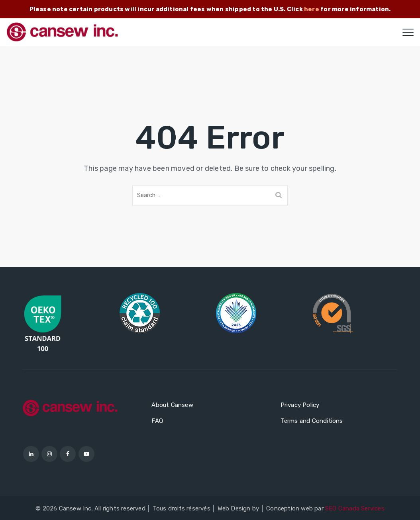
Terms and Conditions (312, 420)
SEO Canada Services (355, 508)
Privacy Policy (300, 405)
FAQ (157, 420)
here (311, 9)
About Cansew (172, 405)
